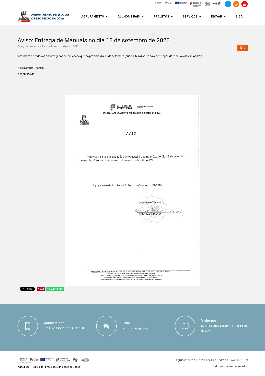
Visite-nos (209, 320)
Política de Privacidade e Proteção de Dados (56, 367)
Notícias (34, 46)
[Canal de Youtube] (244, 4)
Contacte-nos (54, 323)
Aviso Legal (24, 367)
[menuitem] (94, 16)
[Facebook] (228, 4)
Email (126, 323)
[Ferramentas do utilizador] (242, 48)
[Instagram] (236, 4)
